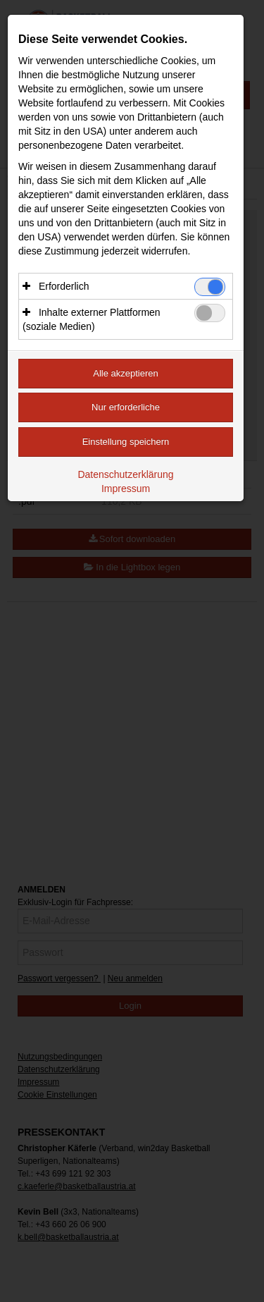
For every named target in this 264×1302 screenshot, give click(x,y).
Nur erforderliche (126, 407)
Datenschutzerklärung (125, 474)
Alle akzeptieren (125, 373)
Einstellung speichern (126, 441)
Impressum (125, 488)
